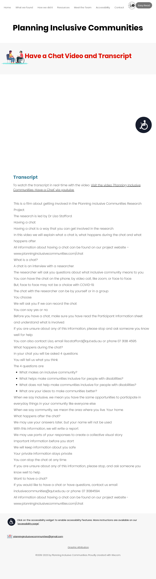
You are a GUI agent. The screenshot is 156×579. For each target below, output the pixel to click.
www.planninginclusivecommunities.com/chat (48, 253)
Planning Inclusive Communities (78, 27)
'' (28, 523)
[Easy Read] (144, 5)
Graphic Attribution (78, 547)
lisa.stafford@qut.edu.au (83, 341)
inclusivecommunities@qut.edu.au (40, 491)
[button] (25, 7)
